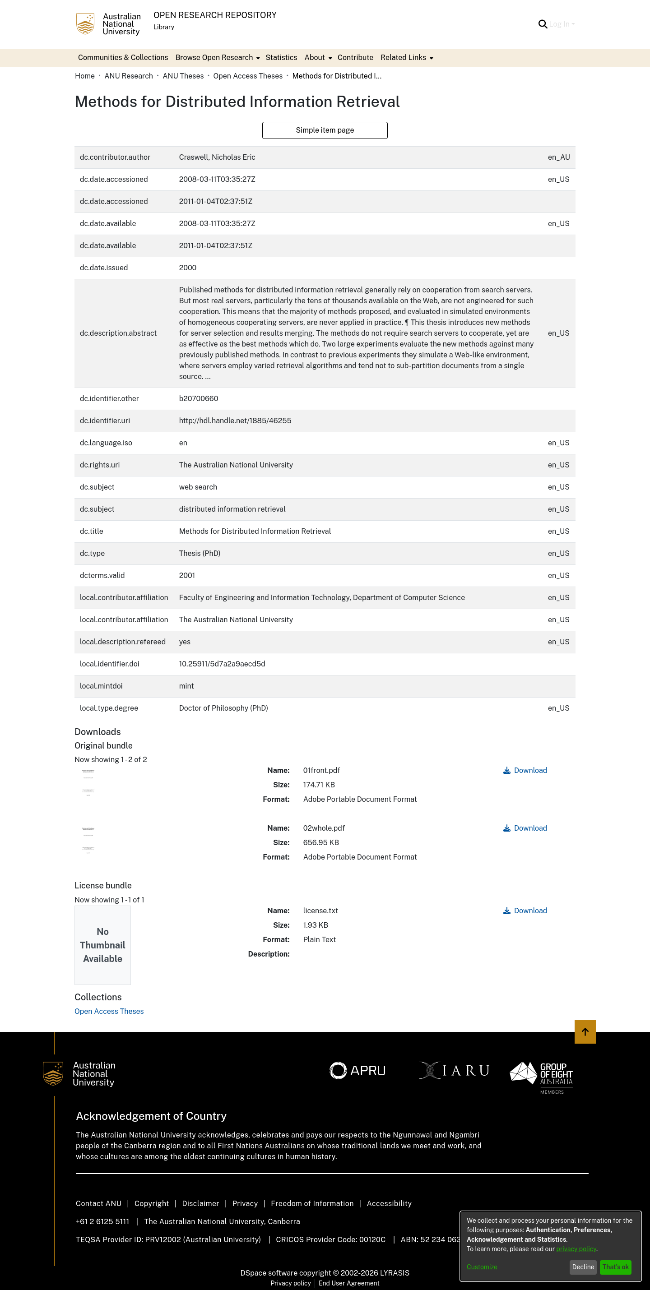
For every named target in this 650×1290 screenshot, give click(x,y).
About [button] (315, 57)
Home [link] (85, 76)
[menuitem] (217, 58)
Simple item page (325, 130)
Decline (583, 1267)
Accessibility (389, 1203)
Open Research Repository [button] (215, 15)
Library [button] (163, 27)
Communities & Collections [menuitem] (123, 57)
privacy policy (576, 1249)
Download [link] (525, 770)
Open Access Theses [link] (248, 76)
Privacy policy (290, 1283)
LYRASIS (394, 1273)
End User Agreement (349, 1283)
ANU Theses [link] (183, 76)
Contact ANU (98, 1203)
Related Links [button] (403, 57)
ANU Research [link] (128, 76)
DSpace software (269, 1273)
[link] (109, 1011)
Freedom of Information (312, 1203)
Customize (482, 1267)
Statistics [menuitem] (281, 57)
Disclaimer (200, 1203)
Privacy (245, 1203)
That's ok (616, 1267)
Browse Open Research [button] (214, 57)
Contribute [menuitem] (355, 57)
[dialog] (550, 1246)
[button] (543, 24)
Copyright (152, 1203)
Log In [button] (560, 24)
